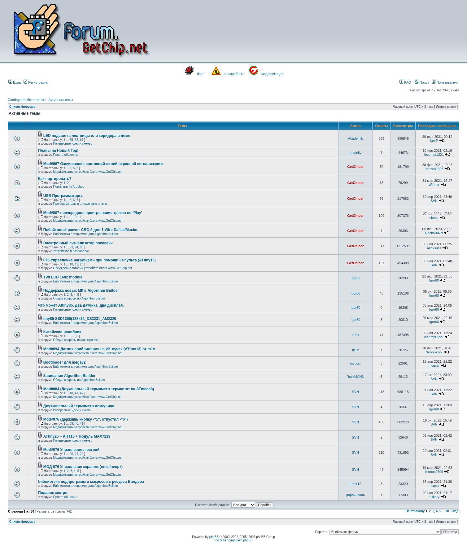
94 (76, 247)
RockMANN (434, 233)
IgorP (434, 140)
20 (81, 264)
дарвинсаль (355, 495)
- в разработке (233, 74)
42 (81, 393)
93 (71, 247)
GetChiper (355, 166)
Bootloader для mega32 (64, 362)
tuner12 (355, 484)
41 (76, 393)
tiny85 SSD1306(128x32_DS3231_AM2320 (79, 319)
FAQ (405, 82)
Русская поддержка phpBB (233, 540)
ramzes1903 (434, 169)
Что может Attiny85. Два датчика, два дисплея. (81, 305)
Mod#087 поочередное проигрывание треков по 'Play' (92, 213)
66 (76, 140)
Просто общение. (65, 154)
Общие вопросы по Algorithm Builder (79, 298)
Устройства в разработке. (71, 251)
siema (434, 218)
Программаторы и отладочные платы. (80, 203)
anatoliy (355, 153)
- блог (199, 74)
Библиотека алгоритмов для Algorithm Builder (85, 234)
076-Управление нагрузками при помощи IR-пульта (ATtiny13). (100, 260)
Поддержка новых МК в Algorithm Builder (81, 290)
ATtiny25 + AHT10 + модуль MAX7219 (77, 436)
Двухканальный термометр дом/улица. (79, 406)
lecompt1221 (434, 154)
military (434, 497)
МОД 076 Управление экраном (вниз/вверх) (83, 467)
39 (71, 423)
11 (80, 217)
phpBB (214, 537)
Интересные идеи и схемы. (72, 143)
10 (74, 217)
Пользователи (445, 82)
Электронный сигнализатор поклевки (78, 243)
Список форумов (22, 106)
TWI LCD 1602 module (62, 277)
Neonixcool (434, 352)
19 (76, 264)
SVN (434, 201)
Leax (355, 335)
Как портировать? (55, 179)
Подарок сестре (52, 493)
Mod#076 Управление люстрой (71, 450)
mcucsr (355, 363)
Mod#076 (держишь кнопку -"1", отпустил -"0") (85, 419)
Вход (14, 82)
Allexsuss (434, 248)
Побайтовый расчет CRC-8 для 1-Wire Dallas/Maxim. (90, 230)
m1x (355, 350)
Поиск (422, 82)
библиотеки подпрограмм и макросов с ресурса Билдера (91, 481)
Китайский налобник (62, 332)
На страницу (415, 511)
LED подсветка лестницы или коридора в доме (86, 135)
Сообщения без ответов (27, 100)
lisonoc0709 (434, 472)
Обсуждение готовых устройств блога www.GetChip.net (92, 268)
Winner (434, 184)
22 (81, 454)
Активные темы (60, 100)
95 (81, 247)
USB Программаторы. (63, 196)
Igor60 (355, 278)
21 (76, 454)
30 (447, 511)
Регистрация (36, 82)
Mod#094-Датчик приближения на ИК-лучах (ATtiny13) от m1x (99, 349)
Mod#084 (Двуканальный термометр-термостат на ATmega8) (98, 389)
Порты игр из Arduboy (68, 186)
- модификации (271, 74)
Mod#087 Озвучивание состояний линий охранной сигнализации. (103, 164)
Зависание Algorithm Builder (69, 376)
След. (455, 511)
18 (71, 264)
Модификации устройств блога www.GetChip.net (87, 171)
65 (71, 140)
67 (81, 140)
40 (71, 393)
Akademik (355, 138)
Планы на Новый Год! (58, 150)
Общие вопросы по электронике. (76, 340)
